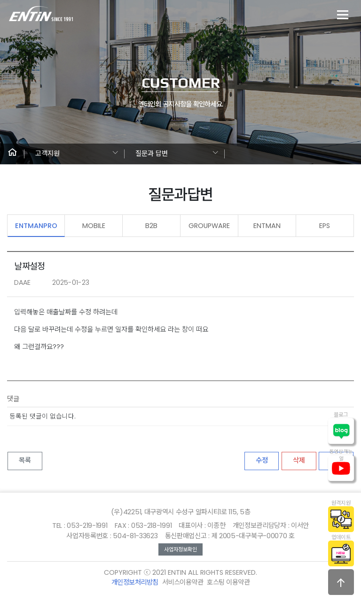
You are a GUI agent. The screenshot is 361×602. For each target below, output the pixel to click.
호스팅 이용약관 (228, 582)
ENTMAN (267, 225)
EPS (324, 225)
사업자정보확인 (180, 549)
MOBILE (93, 225)
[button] (12, 154)
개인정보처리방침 (134, 582)
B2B (151, 225)
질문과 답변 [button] (151, 153)
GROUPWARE (209, 225)
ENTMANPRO (36, 225)
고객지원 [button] (47, 153)
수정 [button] (262, 460)
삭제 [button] (299, 460)
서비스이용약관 (183, 582)
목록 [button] (25, 460)
